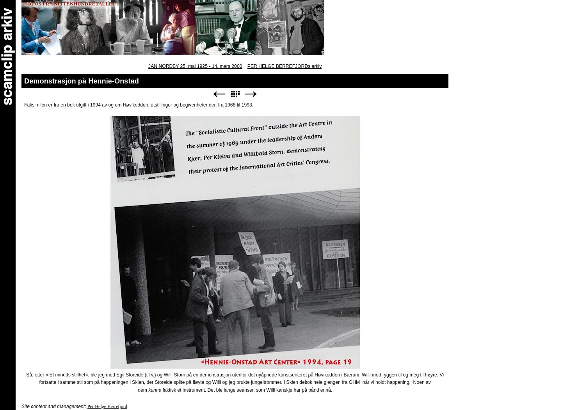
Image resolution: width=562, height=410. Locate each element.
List (235, 94)
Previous (219, 94)
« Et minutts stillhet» (67, 375)
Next (251, 94)
